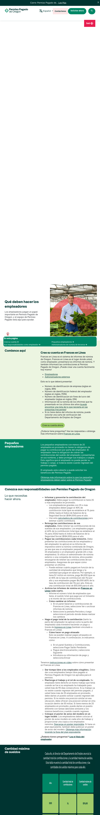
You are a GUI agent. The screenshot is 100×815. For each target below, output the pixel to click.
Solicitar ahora (77, 10)
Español (45, 11)
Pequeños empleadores (63, 342)
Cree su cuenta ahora (52, 425)
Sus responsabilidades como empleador (22, 344)
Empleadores (51, 374)
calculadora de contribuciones (73, 518)
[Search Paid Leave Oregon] (91, 11)
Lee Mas (62, 2)
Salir (89, 24)
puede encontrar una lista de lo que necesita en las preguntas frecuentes (66, 407)
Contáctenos (60, 11)
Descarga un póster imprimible (69, 724)
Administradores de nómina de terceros (69, 344)
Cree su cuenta (11, 342)
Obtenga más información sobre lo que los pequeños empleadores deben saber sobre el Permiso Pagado (66, 478)
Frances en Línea (72, 433)
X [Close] (98, 2)
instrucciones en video (61, 662)
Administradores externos (57, 377)
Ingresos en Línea (62, 627)
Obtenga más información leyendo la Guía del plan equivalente (68, 730)
